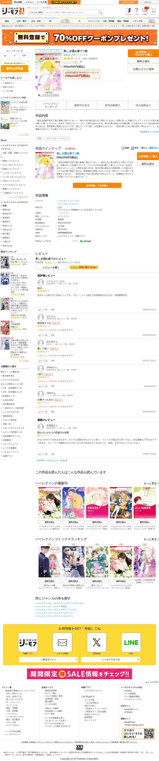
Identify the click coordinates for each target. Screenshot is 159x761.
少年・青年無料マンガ (12, 392)
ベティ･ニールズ (17, 121)
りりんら (24, 262)
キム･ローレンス (45, 529)
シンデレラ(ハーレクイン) (13, 177)
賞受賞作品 (8, 416)
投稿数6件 (80, 58)
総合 (7, 21)
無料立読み (49, 522)
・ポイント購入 (50, 693)
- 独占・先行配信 (12, 719)
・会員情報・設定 (51, 699)
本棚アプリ (8, 456)
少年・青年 (21, 21)
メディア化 (137, 21)
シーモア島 (42, 2)
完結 (39, 138)
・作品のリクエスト (91, 714)
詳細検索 (7, 440)
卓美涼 (66, 55)
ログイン (148, 2)
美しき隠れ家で (129, 26)
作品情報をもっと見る (149, 132)
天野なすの (7, 230)
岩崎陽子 (6, 238)
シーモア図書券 (10, 448)
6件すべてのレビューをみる (53, 460)
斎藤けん (14, 327)
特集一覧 (7, 424)
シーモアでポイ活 (10, 412)
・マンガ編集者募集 (131, 696)
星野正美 (6, 210)
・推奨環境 (87, 717)
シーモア (6, 2)
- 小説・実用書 (11, 711)
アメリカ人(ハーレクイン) (13, 185)
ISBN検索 (114, 742)
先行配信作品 (9, 404)
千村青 (150, 529)
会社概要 (25, 742)
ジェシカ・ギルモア (70, 529)
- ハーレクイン (11, 714)
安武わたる (7, 226)
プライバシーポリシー (45, 742)
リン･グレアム (148, 582)
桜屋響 (138, 582)
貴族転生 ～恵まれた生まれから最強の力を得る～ (19, 277)
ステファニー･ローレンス (95, 588)
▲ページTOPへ (152, 682)
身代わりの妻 (49, 585)
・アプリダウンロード (92, 691)
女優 (60, 207)
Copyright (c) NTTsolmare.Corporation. (79, 758)
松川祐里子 (21, 110)
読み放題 (18, 2)
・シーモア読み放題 (12, 731)
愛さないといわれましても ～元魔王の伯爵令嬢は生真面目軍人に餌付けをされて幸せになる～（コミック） (19, 307)
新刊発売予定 (8, 376)
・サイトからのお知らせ (53, 723)
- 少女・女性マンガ (13, 696)
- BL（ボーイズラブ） (14, 699)
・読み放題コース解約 (52, 711)
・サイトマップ (89, 720)
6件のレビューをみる (71, 262)
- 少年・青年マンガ (13, 693)
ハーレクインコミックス (56, 26)
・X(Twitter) (127, 712)
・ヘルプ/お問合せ (91, 703)
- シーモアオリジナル (14, 717)
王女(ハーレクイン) (10, 181)
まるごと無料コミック (12, 384)
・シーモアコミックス (132, 699)
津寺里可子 (7, 214)
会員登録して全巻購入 (97, 185)
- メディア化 (10, 722)
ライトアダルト (152, 21)
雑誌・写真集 (123, 21)
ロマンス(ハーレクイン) (12, 165)
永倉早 (16, 355)
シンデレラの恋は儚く (18, 103)
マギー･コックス (79, 55)
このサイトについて (102, 742)
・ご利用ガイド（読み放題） (95, 711)
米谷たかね (7, 246)
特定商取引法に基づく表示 (84, 742)
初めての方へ (9, 87)
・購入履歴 (48, 701)
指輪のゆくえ (16, 118)
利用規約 (32, 742)
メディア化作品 (10, 420)
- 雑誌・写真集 (11, 708)
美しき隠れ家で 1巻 (68, 153)
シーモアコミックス (65, 21)
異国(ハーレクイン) (10, 189)
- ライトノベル (11, 705)
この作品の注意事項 (48, 95)
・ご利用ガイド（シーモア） (95, 709)
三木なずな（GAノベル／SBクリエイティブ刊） (19, 285)
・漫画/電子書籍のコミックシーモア (19, 691)
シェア (74, 241)
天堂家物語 (15, 324)
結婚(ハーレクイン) (10, 169)
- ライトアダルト (12, 725)
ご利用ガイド (9, 83)
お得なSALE (8, 400)
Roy (12, 262)
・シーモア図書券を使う (53, 718)
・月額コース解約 (51, 708)
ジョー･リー (69, 588)
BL (50, 21)
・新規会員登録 (50, 690)
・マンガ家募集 (129, 693)
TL (79, 21)
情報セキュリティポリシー (64, 742)
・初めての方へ (89, 706)
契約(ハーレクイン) (10, 161)
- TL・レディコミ (12, 702)
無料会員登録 (128, 2)
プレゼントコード (10, 452)
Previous (37, 505)
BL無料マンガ (9, 396)
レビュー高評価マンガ (12, 432)
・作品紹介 (127, 691)
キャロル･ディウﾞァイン (118, 529)
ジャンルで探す (36, 12)
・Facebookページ (130, 709)
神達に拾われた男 (18, 259)
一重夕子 (6, 242)
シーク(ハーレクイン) (11, 173)
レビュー (30, 2)
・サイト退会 (49, 714)
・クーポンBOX (50, 704)
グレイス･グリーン (45, 588)
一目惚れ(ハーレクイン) (12, 193)
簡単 (134, 148)
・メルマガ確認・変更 (52, 696)
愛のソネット (97, 585)
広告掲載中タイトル (11, 436)
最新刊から (154, 148)
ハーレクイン (99, 26)
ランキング (10, 380)
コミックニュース (10, 444)
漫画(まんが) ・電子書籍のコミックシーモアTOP (23, 26)
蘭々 (17, 262)
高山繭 (80, 529)
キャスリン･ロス (140, 529)
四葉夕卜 (14, 352)
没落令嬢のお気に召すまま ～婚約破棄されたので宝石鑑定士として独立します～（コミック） (19, 345)
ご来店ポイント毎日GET (13, 408)
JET (129, 529)
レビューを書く (71, 62)
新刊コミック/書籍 (10, 371)
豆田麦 (22, 315)
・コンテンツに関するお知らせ (56, 726)
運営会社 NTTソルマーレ (128, 742)
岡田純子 (6, 222)
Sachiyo (79, 588)
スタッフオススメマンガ (13, 428)
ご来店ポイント (48, 659)
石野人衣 (14, 315)
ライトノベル (94, 21)
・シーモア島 (88, 700)
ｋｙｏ (18, 290)
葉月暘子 (6, 234)
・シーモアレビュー (12, 734)
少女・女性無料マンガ (12, 388)
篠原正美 (56, 529)
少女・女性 (36, 21)
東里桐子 (6, 218)
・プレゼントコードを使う (54, 721)
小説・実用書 (108, 21)
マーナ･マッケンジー (94, 529)
